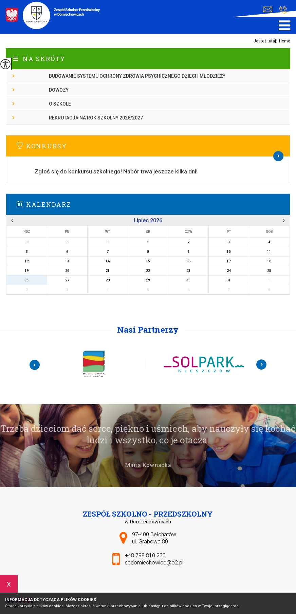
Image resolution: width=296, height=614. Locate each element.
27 (67, 280)
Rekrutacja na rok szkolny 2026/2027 (96, 117)
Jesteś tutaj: (266, 41)
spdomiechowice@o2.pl (267, 9)
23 (188, 271)
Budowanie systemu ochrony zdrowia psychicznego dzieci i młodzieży (137, 76)
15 (148, 261)
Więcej (148, 156)
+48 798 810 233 (283, 10)
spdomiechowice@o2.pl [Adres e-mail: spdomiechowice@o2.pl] (154, 562)
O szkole (60, 104)
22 (148, 271)
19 (27, 271)
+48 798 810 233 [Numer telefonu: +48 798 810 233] (145, 555)
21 (108, 271)
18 (269, 261)
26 (27, 280)
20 (67, 271)
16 (188, 261)
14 (108, 261)
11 (269, 252)
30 (188, 280)
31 (229, 280)
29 (148, 280)
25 (269, 271)
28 (108, 280)
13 (67, 261)
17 (229, 261)
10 (229, 252)
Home (284, 41)
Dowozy (59, 90)
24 (229, 271)
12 (27, 261)
